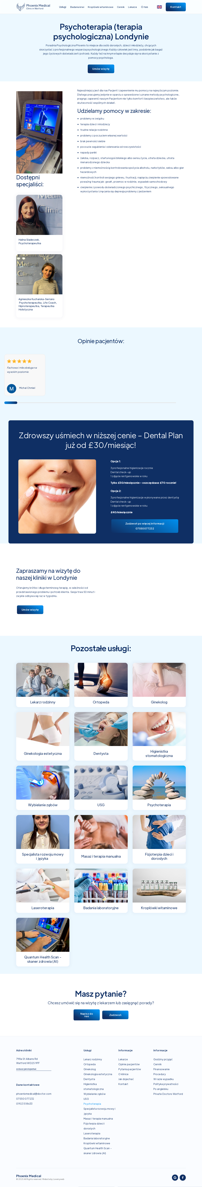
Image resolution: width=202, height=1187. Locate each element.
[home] (33, 7)
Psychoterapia (92, 1103)
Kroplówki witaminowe (97, 1143)
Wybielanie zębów (95, 1093)
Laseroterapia (92, 1133)
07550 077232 (25, 1098)
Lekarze (123, 1059)
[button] (62, 7)
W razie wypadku (163, 1079)
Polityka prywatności (165, 1084)
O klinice (123, 1074)
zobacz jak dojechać (26, 1069)
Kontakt (123, 1084)
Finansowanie (161, 1069)
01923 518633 (24, 1103)
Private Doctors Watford (168, 1093)
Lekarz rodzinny (93, 1059)
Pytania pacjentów (129, 1069)
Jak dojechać (126, 1079)
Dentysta (89, 1079)
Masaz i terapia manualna (98, 1118)
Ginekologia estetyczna (98, 1074)
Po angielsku (160, 1089)
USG (86, 1098)
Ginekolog (90, 1069)
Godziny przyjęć (163, 1059)
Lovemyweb (58, 1179)
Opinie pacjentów (129, 1064)
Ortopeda (90, 1064)
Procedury (159, 1074)
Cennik (157, 1064)
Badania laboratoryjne (97, 1138)
